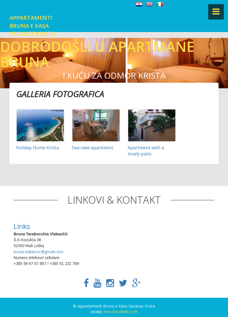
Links (22, 226)
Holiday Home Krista (37, 148)
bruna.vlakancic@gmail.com (38, 251)
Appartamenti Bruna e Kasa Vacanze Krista (32, 25)
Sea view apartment (92, 148)
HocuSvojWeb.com (120, 311)
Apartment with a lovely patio (146, 151)
